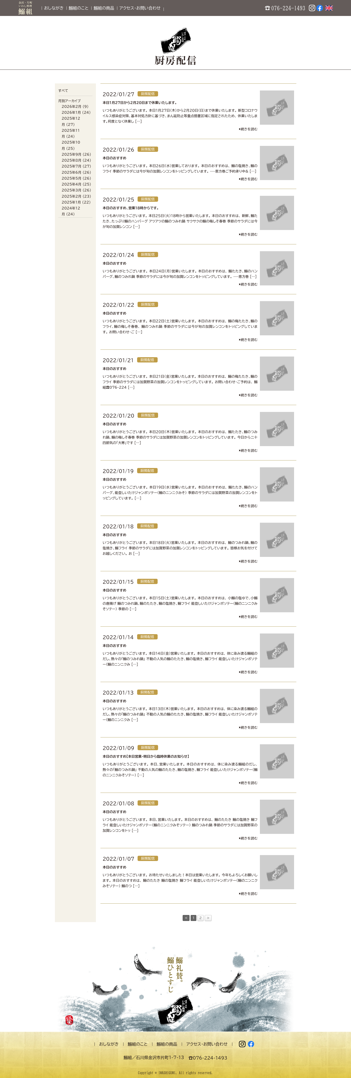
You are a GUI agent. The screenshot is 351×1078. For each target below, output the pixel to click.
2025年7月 (72, 166)
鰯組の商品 (104, 8)
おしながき (54, 8)
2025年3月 (72, 190)
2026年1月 (71, 112)
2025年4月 (72, 184)
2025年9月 (72, 154)
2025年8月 (72, 160)
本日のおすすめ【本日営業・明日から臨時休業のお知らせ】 (146, 756)
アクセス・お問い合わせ (140, 8)
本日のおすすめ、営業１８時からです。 (131, 208)
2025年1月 (71, 202)
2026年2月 (72, 106)
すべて (63, 90)
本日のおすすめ (114, 158)
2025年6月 (72, 172)
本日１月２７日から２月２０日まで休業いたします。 (140, 102)
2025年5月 (72, 178)
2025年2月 (72, 196)
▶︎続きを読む (248, 129)
